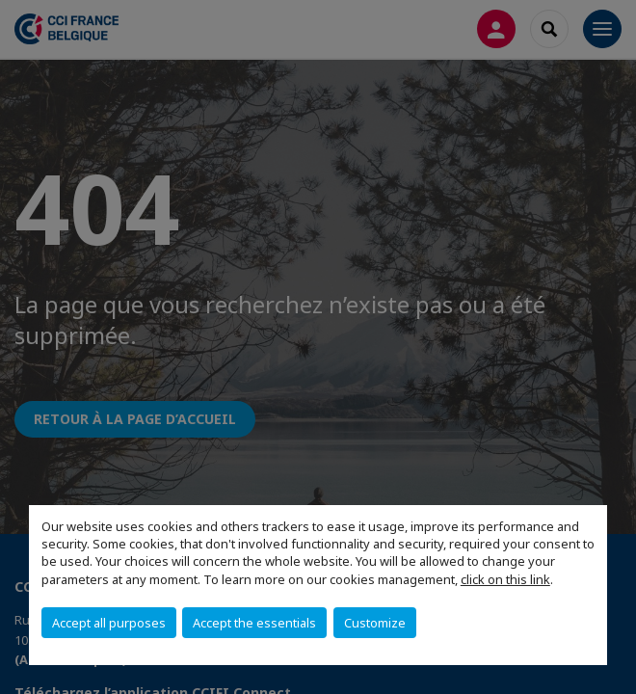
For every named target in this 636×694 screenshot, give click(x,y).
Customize (375, 622)
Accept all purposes (109, 622)
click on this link (505, 579)
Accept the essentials (254, 622)
